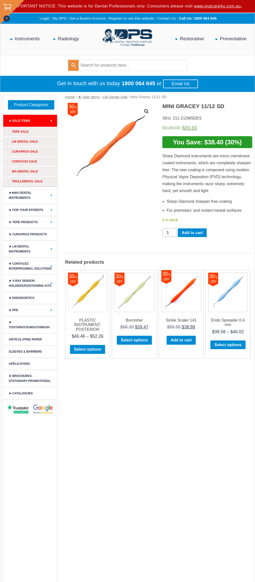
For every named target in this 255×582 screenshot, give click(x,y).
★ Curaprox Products (28, 234)
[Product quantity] (169, 232)
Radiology (68, 38)
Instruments (27, 38)
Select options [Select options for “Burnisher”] (134, 340)
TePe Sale (20, 131)
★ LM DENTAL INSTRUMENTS (33, 249)
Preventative (233, 38)
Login (45, 18)
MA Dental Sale (25, 171)
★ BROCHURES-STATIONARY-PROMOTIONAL (30, 378)
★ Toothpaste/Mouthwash (29, 325)
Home (70, 97)
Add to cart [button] (181, 340)
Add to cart (192, 233)
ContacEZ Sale (24, 161)
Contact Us (166, 18)
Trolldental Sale (27, 181)
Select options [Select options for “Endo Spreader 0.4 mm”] (228, 345)
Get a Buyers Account (87, 18)
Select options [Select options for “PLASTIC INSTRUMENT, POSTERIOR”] (87, 349)
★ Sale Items (89, 97)
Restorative (192, 38)
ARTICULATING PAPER (25, 339)
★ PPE (33, 310)
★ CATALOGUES (21, 393)
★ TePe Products (33, 222)
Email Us (181, 83)
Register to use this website (131, 18)
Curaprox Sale (25, 151)
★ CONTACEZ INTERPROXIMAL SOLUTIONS (33, 266)
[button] (146, 111)
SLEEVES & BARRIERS (25, 351)
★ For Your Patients (33, 210)
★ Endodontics (21, 298)
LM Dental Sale (115, 97)
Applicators (19, 364)
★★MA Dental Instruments (33, 195)
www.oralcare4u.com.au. (218, 6)
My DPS (59, 18)
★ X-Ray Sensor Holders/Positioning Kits (33, 283)
